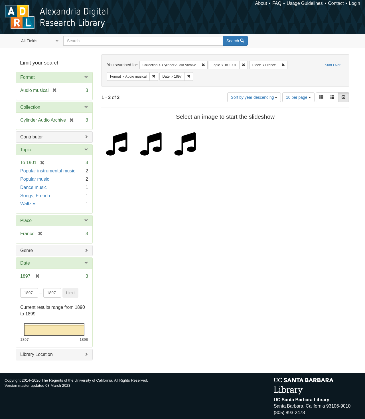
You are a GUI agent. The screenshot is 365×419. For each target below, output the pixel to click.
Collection (30, 107)
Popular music (34, 179)
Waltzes (28, 203)
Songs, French (35, 195)
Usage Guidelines (305, 3)
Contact (336, 3)
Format (27, 77)
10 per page (298, 97)
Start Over (332, 65)
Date (25, 263)
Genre (26, 250)
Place (26, 220)
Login (354, 3)
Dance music (33, 187)
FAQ (276, 3)
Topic (25, 149)
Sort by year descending (254, 97)
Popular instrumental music (47, 170)
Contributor (31, 136)
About (261, 3)
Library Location (36, 354)
